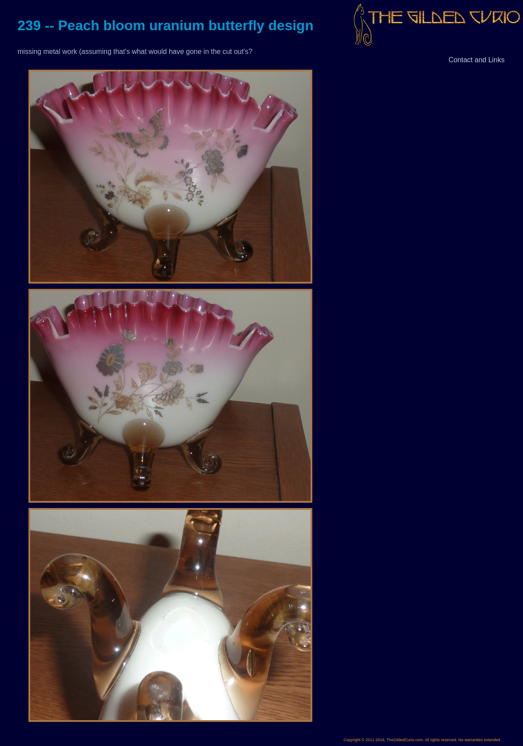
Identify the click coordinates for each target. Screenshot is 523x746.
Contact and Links (477, 60)
